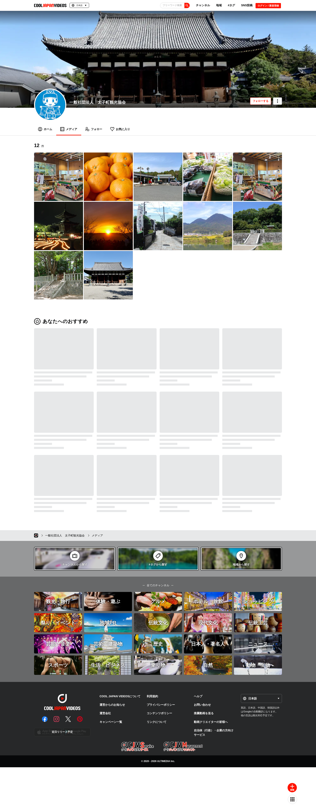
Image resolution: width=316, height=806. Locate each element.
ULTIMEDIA (163, 761)
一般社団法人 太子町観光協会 (97, 102)
